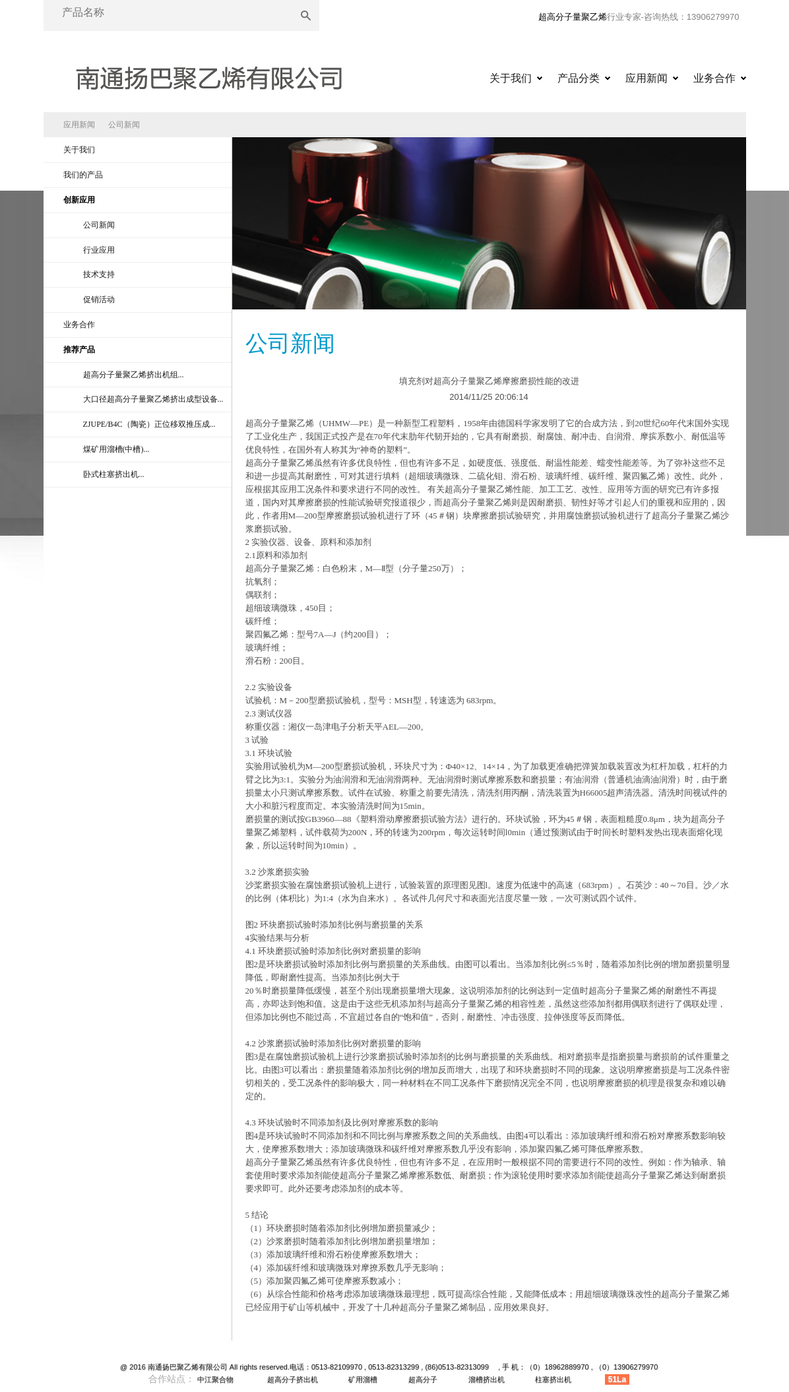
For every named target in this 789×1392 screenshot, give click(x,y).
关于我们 (510, 78)
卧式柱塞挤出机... (113, 474)
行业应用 (99, 250)
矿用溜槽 (362, 1379)
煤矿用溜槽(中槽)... (116, 449)
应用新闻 (646, 78)
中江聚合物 (215, 1379)
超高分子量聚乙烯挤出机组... (133, 374)
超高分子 (422, 1379)
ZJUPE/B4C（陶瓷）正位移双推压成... (149, 424)
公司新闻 (124, 124)
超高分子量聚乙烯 (572, 17)
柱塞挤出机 (553, 1379)
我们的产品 (83, 174)
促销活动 (99, 299)
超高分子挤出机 (292, 1379)
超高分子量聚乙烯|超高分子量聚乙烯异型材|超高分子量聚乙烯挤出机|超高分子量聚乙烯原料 (208, 74)
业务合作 (714, 78)
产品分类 (578, 78)
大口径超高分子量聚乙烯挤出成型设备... (153, 399)
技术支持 (99, 274)
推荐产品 (79, 349)
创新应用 (79, 200)
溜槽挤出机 (486, 1379)
